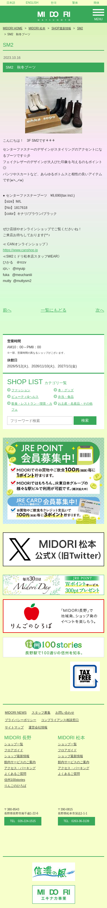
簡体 (96, 2)
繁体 (75, 2)
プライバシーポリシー (20, 720)
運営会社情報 (38, 727)
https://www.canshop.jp (20, 250)
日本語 (11, 2)
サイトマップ (14, 727)
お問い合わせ (64, 712)
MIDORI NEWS (16, 712)
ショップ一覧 (13, 744)
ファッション (20, 390)
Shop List (37, 382)
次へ (100, 310)
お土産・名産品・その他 (75, 403)
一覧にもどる (53, 310)
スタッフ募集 (41, 712)
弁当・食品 (66, 396)
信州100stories (14, 779)
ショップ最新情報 (16, 756)
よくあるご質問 (15, 773)
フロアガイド (13, 750)
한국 (53, 2)
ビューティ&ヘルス (25, 396)
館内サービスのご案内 (20, 762)
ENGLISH (32, 2)
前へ (7, 310)
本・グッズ (66, 390)
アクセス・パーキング (20, 768)
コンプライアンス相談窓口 (60, 720)
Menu (98, 19)
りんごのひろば (15, 785)
